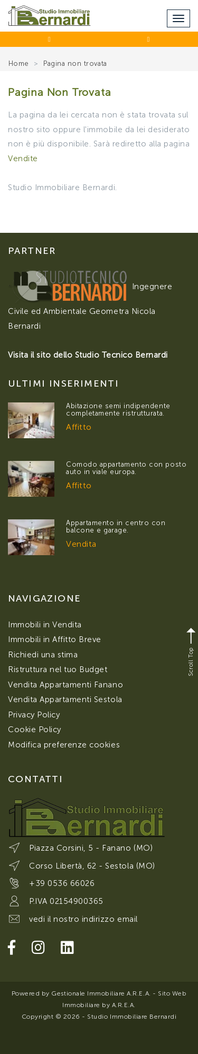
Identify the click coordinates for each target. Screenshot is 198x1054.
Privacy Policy (34, 715)
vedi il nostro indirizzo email (83, 919)
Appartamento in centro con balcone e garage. (116, 526)
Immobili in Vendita (45, 624)
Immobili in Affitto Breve (54, 639)
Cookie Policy (34, 729)
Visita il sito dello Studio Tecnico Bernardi (88, 355)
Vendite (23, 158)
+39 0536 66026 (62, 883)
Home (18, 63)
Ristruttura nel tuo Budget (58, 669)
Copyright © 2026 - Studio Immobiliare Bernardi (99, 1016)
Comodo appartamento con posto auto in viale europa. (126, 468)
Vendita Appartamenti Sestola (65, 699)
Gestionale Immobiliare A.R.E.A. (100, 993)
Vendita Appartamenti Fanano (65, 684)
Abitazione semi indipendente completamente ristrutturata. (118, 409)
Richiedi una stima (43, 654)
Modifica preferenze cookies (64, 745)
